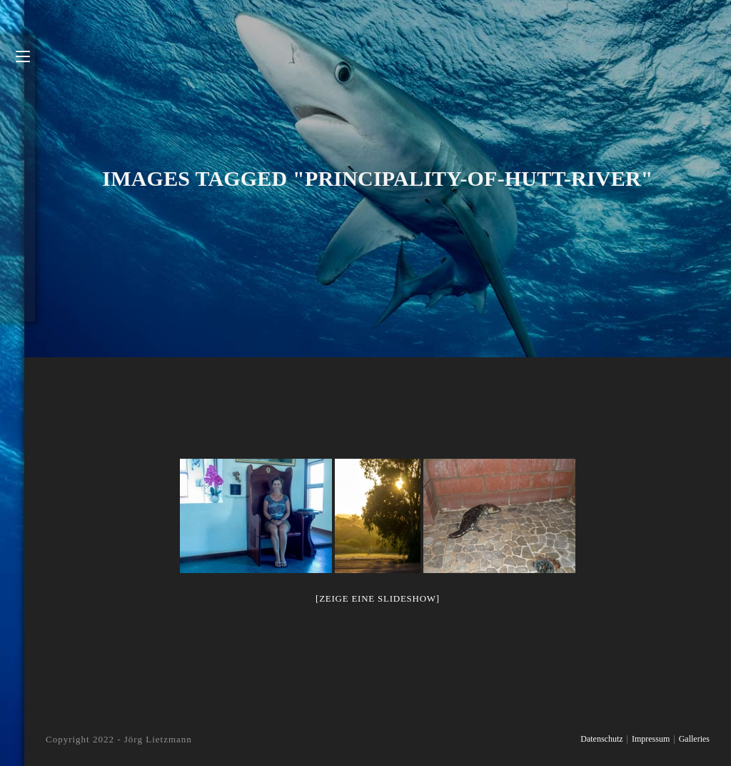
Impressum (651, 739)
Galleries (694, 739)
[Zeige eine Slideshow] (378, 598)
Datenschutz (601, 739)
